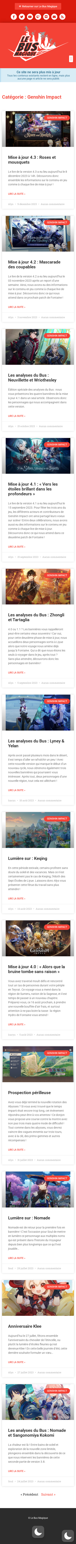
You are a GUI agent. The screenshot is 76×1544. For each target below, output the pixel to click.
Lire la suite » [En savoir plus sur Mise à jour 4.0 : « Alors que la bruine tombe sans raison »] (16, 1024)
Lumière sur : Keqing (27, 858)
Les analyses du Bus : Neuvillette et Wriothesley (32, 378)
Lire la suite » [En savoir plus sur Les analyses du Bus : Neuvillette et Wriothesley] (16, 416)
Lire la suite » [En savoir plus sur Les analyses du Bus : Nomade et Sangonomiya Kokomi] (16, 1471)
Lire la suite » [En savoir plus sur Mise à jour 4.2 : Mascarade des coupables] (16, 307)
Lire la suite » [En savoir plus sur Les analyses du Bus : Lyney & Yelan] (16, 790)
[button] (71, 58)
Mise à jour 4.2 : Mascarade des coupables (34, 264)
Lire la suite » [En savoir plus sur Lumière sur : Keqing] (16, 898)
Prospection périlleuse (29, 1092)
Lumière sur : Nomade (29, 1218)
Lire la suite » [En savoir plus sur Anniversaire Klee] (16, 1362)
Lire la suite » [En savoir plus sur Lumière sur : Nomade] (16, 1258)
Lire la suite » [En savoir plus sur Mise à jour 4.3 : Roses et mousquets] (16, 193)
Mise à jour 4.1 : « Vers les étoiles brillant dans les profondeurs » (33, 489)
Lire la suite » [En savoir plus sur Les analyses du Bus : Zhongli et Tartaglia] (16, 672)
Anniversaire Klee (24, 1326)
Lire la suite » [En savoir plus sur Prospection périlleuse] (16, 1149)
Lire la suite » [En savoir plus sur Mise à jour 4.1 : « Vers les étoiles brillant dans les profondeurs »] (16, 546)
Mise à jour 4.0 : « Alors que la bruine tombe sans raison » (36, 969)
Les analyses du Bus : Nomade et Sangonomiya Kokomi (37, 1433)
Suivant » (48, 1494)
